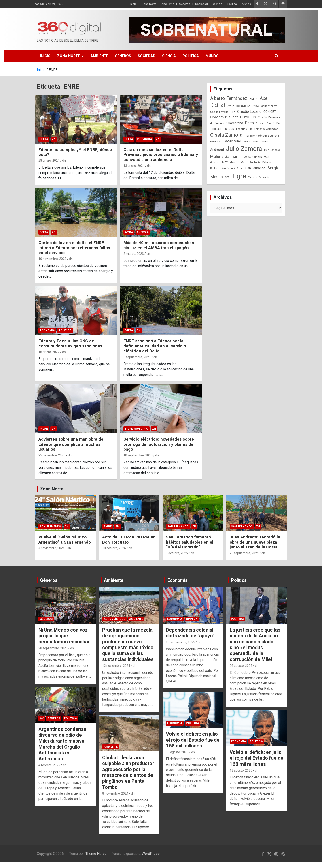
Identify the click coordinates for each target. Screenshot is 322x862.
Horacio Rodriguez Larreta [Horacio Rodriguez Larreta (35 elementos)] (262, 135)
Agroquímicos (114, 619)
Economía (47, 330)
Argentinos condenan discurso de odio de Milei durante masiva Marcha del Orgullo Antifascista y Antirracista (62, 744)
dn (64, 160)
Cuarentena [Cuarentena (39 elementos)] (234, 123)
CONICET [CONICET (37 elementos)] (269, 111)
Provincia (144, 139)
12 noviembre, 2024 (116, 665)
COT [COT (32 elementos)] (235, 117)
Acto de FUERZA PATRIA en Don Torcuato (129, 539)
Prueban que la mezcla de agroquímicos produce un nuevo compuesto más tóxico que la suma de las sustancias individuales (128, 644)
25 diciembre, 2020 (51, 455)
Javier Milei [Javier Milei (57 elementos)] (232, 141)
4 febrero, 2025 (49, 765)
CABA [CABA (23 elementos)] (255, 105)
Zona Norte (149, 4)
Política (232, 4)
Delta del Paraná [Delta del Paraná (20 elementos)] (265, 123)
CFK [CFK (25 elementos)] (233, 111)
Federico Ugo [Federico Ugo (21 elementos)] (244, 129)
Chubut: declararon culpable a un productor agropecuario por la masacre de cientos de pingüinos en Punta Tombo (128, 772)
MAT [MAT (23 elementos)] (225, 162)
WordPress (151, 854)
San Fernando (50, 526)
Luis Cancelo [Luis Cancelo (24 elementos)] (272, 149)
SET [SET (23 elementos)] (227, 177)
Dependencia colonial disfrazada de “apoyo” (190, 632)
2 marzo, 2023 (133, 253)
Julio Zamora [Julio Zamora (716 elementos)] (244, 148)
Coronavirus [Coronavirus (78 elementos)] (220, 117)
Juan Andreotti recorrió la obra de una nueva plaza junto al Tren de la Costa (255, 542)
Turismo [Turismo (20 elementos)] (252, 177)
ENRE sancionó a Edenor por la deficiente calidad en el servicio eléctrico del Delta (154, 346)
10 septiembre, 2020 (138, 455)
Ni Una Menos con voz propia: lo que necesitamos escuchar (64, 635)
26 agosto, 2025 (241, 665)
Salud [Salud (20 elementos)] (240, 168)
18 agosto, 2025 (177, 752)
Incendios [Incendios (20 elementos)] (215, 141)
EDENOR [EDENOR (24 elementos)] (229, 128)
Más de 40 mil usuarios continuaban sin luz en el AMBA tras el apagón (158, 245)
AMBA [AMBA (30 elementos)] (253, 98)
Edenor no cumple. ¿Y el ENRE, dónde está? (75, 152)
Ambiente (167, 4)
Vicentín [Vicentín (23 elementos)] (264, 177)
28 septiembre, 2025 (53, 648)
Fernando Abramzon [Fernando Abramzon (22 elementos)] (266, 128)
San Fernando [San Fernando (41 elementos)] (255, 168)
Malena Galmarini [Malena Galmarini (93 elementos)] (226, 156)
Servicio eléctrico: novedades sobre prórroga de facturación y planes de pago (158, 444)
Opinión (192, 619)
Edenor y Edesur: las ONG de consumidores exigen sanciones (70, 343)
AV (42, 718)
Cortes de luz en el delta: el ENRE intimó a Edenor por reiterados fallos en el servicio (74, 247)
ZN (54, 139)
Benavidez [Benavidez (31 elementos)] (243, 105)
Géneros (184, 4)
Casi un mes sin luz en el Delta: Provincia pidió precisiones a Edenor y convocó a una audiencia (160, 154)
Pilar (44, 428)
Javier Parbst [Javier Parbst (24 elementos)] (250, 141)
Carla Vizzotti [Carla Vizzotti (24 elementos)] (269, 105)
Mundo (246, 4)
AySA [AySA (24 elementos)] (230, 105)
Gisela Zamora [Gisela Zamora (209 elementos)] (226, 135)
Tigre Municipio (136, 428)
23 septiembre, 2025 (244, 553)
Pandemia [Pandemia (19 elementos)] (255, 162)
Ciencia (217, 4)
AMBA (129, 232)
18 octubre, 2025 (114, 548)
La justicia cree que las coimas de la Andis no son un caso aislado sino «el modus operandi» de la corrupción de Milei (255, 644)
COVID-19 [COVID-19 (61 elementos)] (248, 117)
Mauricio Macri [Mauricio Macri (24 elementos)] (239, 162)
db (64, 352)
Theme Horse (96, 854)
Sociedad (201, 4)
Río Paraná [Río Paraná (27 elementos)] (228, 168)
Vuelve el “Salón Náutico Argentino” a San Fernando (64, 539)
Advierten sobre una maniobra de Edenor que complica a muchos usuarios (70, 444)
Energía (143, 232)
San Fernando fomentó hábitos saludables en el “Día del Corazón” (189, 542)
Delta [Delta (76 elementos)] (249, 123)
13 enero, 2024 (133, 165)
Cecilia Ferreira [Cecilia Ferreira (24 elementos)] (219, 111)
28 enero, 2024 (48, 160)
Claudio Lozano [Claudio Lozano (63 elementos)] (249, 111)
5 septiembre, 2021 (137, 357)
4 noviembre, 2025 (51, 548)
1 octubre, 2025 (177, 553)
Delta (44, 139)
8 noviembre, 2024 (115, 793)
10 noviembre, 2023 (52, 259)
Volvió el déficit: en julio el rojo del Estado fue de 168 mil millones (193, 740)
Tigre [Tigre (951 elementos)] (238, 176)
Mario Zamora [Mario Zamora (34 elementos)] (253, 157)
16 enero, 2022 (48, 352)
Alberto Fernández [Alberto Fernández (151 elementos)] (228, 98)
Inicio (133, 4)
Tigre (108, 526)
